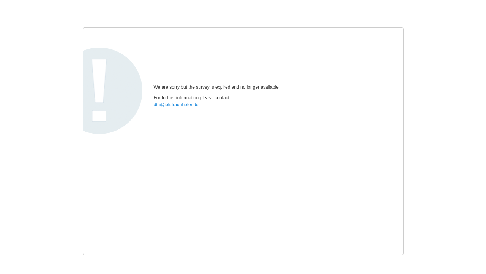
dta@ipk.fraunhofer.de (176, 104)
